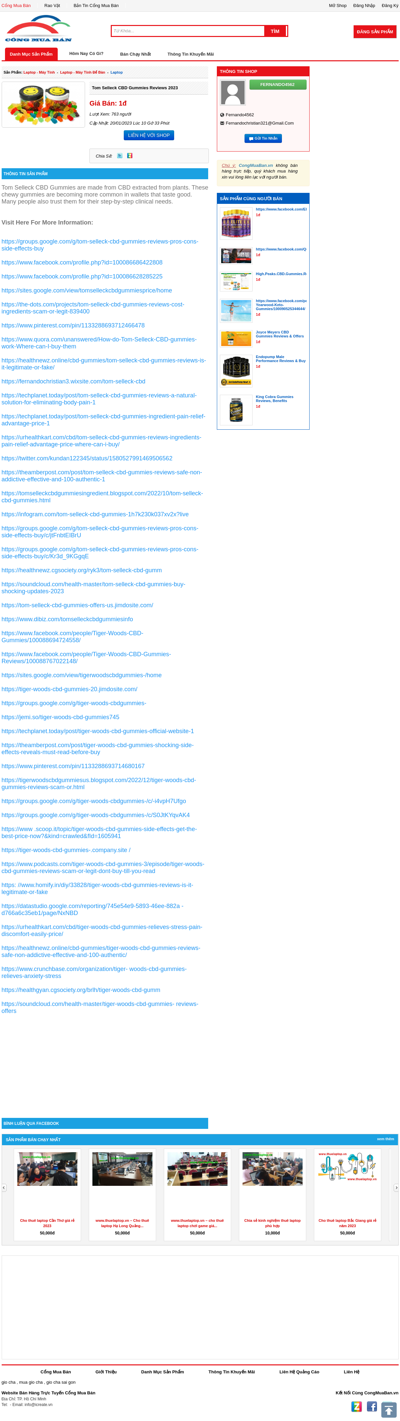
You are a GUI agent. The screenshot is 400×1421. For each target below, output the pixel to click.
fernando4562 (240, 114)
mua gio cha (31, 1382)
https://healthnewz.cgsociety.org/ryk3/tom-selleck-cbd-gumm (82, 570)
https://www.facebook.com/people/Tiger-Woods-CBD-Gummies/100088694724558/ (72, 637)
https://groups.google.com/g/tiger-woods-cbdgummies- (74, 703)
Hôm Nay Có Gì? (86, 53)
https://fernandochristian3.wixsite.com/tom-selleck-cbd (73, 381)
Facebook (372, 1406)
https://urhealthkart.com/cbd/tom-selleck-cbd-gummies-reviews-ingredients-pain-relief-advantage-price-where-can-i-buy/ (102, 441)
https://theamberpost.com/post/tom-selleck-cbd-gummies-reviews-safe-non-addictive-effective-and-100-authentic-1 (102, 476)
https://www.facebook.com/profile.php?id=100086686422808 (82, 262)
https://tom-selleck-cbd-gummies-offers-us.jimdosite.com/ (77, 605)
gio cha (9, 1382)
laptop (116, 72)
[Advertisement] (105, 1061)
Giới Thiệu (105, 1371)
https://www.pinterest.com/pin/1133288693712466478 (73, 325)
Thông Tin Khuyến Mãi (190, 54)
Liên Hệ (352, 1371)
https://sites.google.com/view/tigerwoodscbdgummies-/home (82, 675)
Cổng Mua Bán (16, 5)
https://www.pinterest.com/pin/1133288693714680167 (73, 766)
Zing (129, 155)
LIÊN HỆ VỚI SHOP (149, 135)
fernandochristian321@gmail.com (260, 123)
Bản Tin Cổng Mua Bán (96, 5)
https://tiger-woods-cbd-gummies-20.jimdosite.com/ (69, 689)
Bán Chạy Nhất (135, 54)
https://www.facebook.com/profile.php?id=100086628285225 (82, 276)
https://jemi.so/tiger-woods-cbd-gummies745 (60, 717)
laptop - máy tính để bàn (82, 72)
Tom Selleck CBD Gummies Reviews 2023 (135, 87)
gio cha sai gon (60, 1382)
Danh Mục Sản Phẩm (31, 54)
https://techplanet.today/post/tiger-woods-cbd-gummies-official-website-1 (98, 731)
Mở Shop (338, 5)
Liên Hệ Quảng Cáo (299, 1371)
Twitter (119, 155)
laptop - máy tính (39, 72)
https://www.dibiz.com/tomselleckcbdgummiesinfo (67, 619)
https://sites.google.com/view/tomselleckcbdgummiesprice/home (87, 290)
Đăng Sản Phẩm (375, 31)
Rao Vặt (52, 5)
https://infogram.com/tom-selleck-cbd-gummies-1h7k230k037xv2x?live (95, 514)
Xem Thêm (385, 1139)
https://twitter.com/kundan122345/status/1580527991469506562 (87, 458)
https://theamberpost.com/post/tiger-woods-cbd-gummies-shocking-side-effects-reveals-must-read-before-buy (98, 748)
